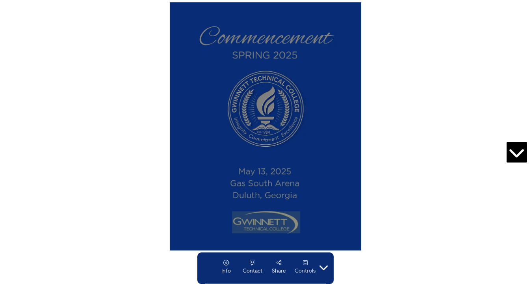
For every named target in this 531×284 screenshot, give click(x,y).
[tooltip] (226, 267)
